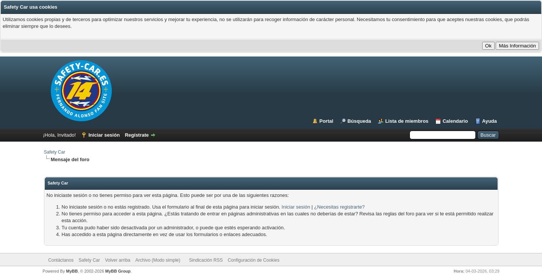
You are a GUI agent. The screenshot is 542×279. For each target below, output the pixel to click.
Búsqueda (359, 121)
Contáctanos (60, 260)
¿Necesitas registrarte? (339, 207)
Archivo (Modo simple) (158, 260)
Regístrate (137, 135)
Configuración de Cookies (253, 260)
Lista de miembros (406, 121)
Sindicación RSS (205, 260)
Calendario (455, 121)
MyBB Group (118, 271)
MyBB (72, 271)
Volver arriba (117, 260)
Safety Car (54, 152)
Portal (326, 121)
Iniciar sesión (104, 135)
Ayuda (489, 121)
